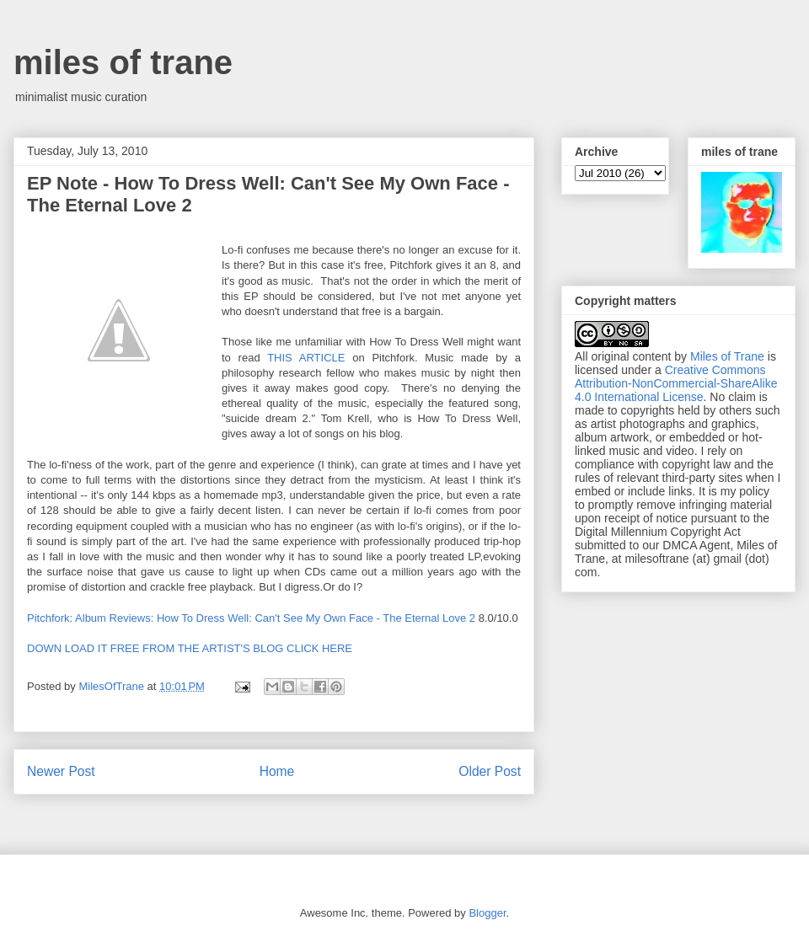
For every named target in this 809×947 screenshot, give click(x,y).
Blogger (487, 913)
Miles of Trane (727, 356)
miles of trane (123, 62)
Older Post (489, 771)
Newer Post (61, 771)
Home (277, 771)
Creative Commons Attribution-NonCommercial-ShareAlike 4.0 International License (676, 383)
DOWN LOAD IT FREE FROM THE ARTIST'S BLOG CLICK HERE (189, 648)
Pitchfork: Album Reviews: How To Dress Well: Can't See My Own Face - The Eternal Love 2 (251, 618)
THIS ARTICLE (309, 357)
